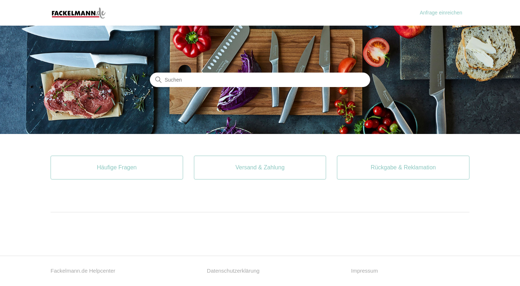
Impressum (364, 271)
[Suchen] (260, 80)
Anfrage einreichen (441, 13)
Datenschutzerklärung (233, 271)
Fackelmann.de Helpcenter (83, 271)
